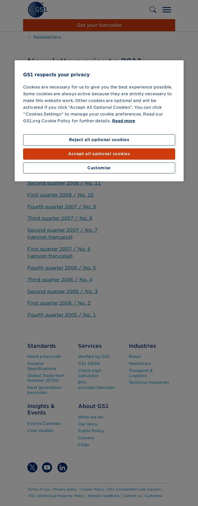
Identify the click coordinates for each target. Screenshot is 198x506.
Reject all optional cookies (99, 139)
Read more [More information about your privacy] (123, 121)
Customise (99, 168)
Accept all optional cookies (99, 153)
